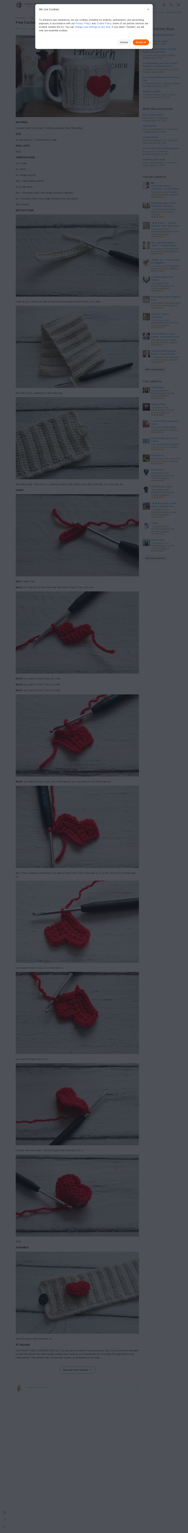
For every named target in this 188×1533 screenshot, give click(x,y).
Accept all (141, 42)
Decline (124, 42)
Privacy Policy (83, 23)
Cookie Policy (103, 23)
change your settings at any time (92, 26)
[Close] (148, 9)
